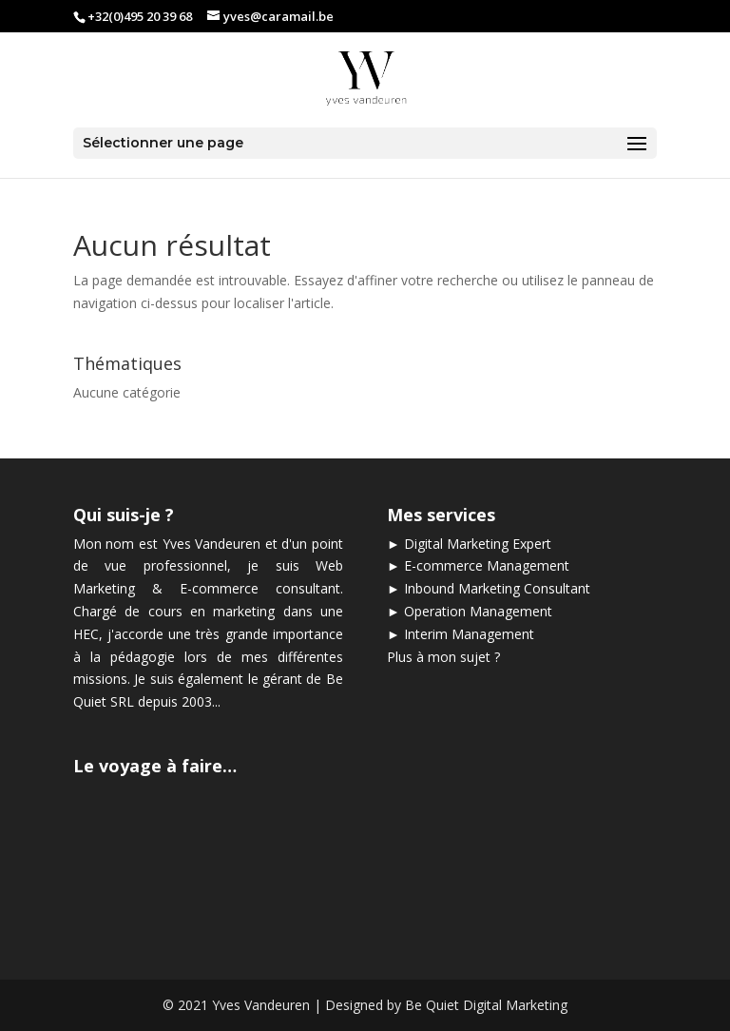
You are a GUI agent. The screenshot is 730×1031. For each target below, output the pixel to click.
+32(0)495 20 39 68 (139, 16)
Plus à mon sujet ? (443, 657)
